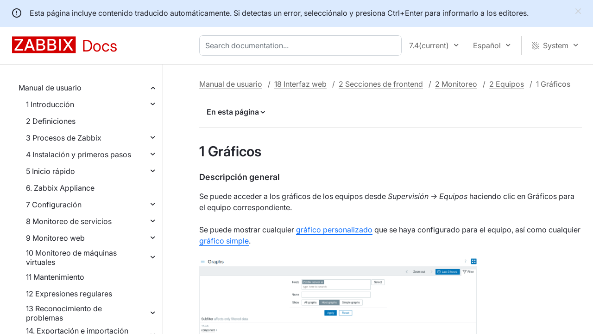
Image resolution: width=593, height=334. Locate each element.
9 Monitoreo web (55, 238)
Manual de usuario (50, 87)
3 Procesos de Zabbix (63, 137)
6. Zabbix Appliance (60, 188)
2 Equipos (506, 84)
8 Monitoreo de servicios (69, 221)
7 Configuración (54, 204)
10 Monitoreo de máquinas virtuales (71, 257)
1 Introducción (50, 104)
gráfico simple (224, 240)
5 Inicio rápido (50, 171)
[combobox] (302, 45)
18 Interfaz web (300, 84)
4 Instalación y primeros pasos (78, 154)
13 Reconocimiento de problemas (64, 313)
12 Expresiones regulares (69, 293)
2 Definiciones (51, 121)
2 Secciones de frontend (381, 84)
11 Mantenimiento (55, 277)
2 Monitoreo (456, 84)
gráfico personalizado (334, 229)
